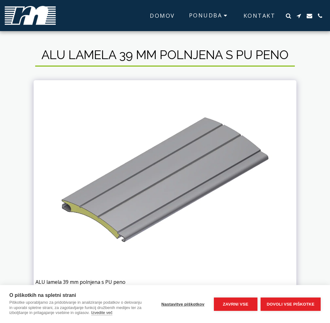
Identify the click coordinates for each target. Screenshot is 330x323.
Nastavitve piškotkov (182, 304)
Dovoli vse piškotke (290, 304)
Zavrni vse (235, 304)
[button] (209, 15)
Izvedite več (102, 312)
